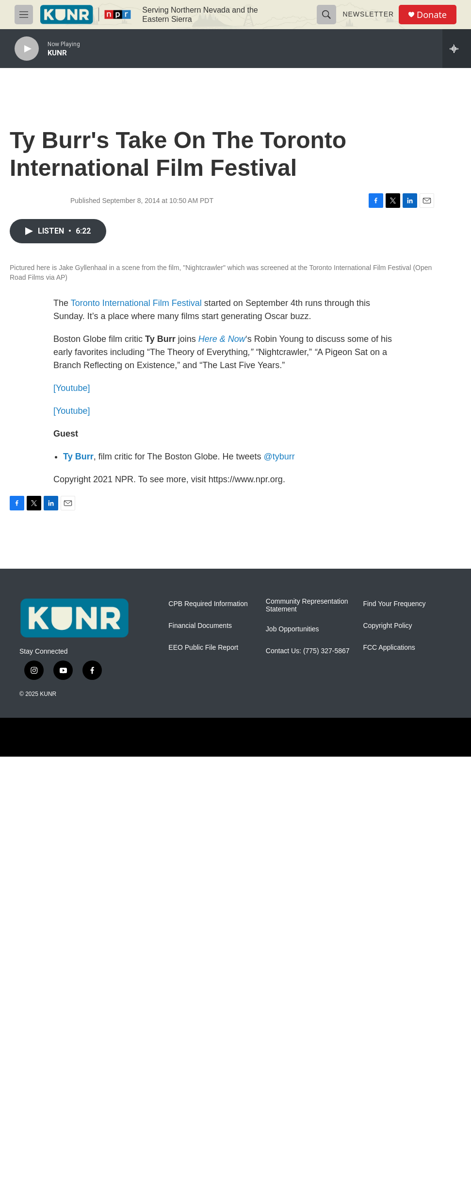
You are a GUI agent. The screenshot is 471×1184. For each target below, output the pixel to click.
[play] (26, 48)
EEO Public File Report (203, 1075)
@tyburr (279, 884)
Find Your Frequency (394, 1031)
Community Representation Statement (307, 1032)
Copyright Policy (387, 1053)
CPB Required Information (207, 1031)
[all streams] (456, 48)
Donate (432, 15)
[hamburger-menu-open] (24, 14)
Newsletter (368, 14)
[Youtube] (71, 815)
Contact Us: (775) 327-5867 (308, 1078)
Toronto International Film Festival (137, 730)
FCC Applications (389, 1075)
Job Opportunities (292, 1056)
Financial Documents (200, 1053)
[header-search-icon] (326, 14)
